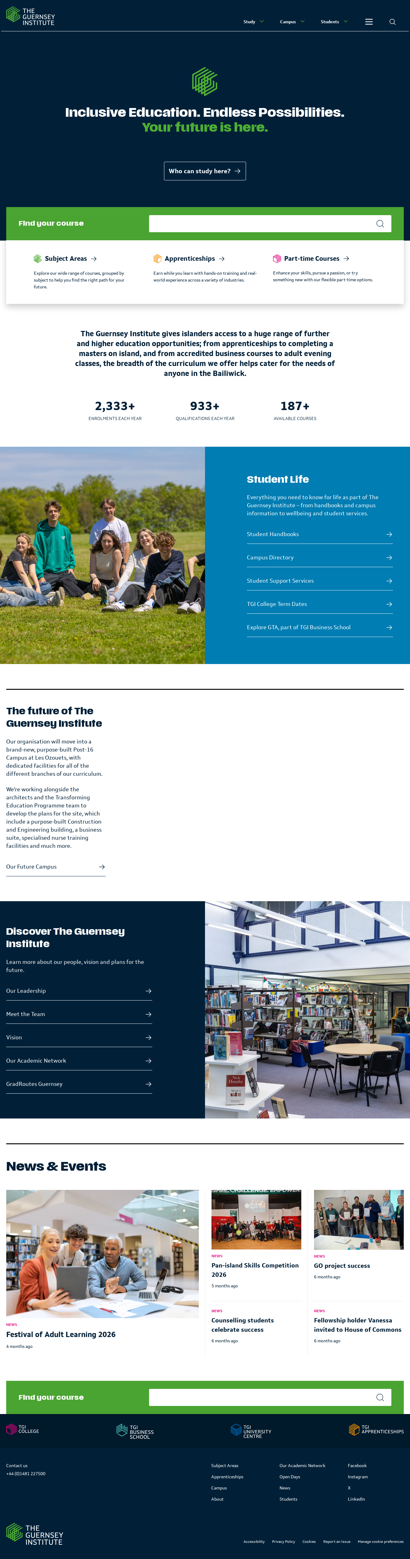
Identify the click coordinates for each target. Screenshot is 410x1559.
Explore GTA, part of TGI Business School (299, 627)
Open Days (290, 1477)
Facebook (357, 1465)
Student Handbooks (273, 534)
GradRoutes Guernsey (34, 1084)
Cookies (309, 1541)
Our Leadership (26, 990)
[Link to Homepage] (34, 1534)
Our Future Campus (31, 866)
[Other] (369, 21)
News (285, 1488)
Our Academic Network (36, 1060)
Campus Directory (270, 557)
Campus (293, 21)
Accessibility (254, 1541)
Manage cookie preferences (381, 1541)
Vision (14, 1037)
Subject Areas (224, 1465)
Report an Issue (336, 1541)
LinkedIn (356, 1499)
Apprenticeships (227, 1477)
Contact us (16, 1465)
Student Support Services (280, 580)
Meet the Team (25, 1014)
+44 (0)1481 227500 (25, 1473)
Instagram (358, 1477)
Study (254, 21)
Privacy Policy (283, 1541)
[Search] (392, 21)
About (217, 1499)
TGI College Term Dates (277, 604)
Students (335, 21)
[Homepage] (30, 15)
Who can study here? (205, 171)
